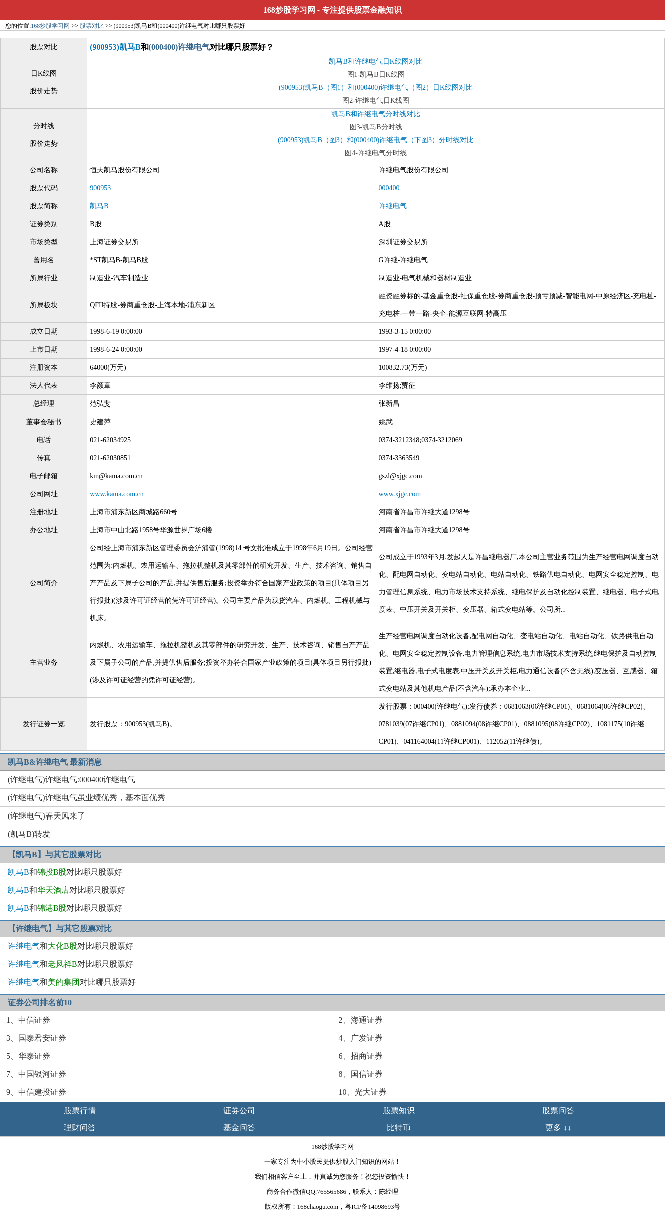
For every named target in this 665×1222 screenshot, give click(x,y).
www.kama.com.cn (117, 494)
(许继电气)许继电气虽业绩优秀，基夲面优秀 (86, 797)
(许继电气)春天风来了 (46, 815)
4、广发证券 (361, 1038)
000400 (389, 188)
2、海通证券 (361, 1020)
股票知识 (399, 1110)
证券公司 (239, 1110)
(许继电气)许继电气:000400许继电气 (71, 779)
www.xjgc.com (400, 494)
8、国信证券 (361, 1074)
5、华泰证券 (28, 1056)
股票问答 (558, 1110)
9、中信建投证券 (36, 1092)
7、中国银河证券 (36, 1074)
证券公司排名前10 (40, 1002)
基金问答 (239, 1127)
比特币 (399, 1127)
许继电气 (393, 206)
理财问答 (80, 1127)
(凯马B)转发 (29, 834)
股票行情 (80, 1110)
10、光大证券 (363, 1092)
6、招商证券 (361, 1056)
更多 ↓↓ (558, 1127)
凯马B (99, 206)
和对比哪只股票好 (65, 872)
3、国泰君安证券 (36, 1038)
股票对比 (92, 25)
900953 (100, 188)
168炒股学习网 (289, 10)
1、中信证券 (28, 1020)
